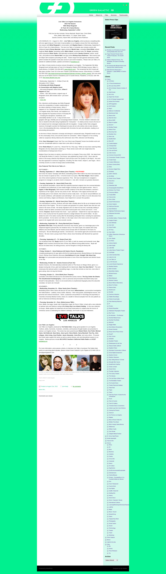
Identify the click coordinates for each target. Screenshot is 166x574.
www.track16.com (69, 69)
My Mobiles (124, 568)
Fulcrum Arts (112, 197)
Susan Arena (112, 369)
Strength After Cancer (114, 362)
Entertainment (112, 472)
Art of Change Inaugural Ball (116, 99)
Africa (110, 444)
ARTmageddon (113, 103)
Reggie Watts (112, 324)
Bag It (110, 108)
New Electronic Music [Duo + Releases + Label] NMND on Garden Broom (116, 71)
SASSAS (111, 338)
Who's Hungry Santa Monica (116, 424)
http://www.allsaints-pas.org (51, 77)
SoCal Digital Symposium (115, 352)
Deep (110, 166)
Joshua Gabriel (113, 243)
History (111, 495)
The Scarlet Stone (113, 383)
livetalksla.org (75, 62)
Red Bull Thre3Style (114, 320)
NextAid (111, 292)
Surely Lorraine (113, 366)
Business (111, 451)
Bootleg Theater (113, 127)
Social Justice (112, 523)
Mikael (110, 275)
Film (110, 481)
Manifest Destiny (113, 266)
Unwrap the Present (114, 410)
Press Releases (113, 550)
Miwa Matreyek (113, 278)
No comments (77, 386)
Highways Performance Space (117, 211)
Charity (111, 456)
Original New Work (114, 518)
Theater (111, 530)
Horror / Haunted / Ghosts (115, 500)
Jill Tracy (111, 229)
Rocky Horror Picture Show (116, 331)
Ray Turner (112, 313)
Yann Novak (112, 431)
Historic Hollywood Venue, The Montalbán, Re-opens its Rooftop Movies (115, 61)
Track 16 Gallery (113, 403)
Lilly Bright (111, 252)
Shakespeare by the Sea (115, 343)
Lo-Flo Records (113, 261)
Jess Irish (111, 225)
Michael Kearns (113, 273)
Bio (110, 546)
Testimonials (123, 15)
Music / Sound (112, 511)
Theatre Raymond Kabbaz (116, 385)
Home (91, 15)
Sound (110, 525)
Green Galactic (113, 204)
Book (110, 449)
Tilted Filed (112, 387)
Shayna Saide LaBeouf (115, 345)
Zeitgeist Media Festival (115, 433)
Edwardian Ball (113, 185)
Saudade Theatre (113, 341)
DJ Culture (111, 465)
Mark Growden (113, 268)
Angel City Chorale (114, 96)
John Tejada (112, 238)
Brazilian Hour (112, 134)
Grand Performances (114, 201)
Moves (108, 539)
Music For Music (113, 285)
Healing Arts (112, 493)
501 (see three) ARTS (114, 85)
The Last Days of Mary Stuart (116, 378)
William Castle (112, 429)
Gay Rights (112, 488)
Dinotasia (111, 171)
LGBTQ (111, 507)
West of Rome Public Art (115, 419)
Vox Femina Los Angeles (115, 415)
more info (43, 100)
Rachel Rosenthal (113, 308)
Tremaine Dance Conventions (116, 405)
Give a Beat (112, 199)
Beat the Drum (113, 117)
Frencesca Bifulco (113, 192)
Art (109, 447)
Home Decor (112, 497)
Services (114, 15)
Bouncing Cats (113, 131)
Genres (109, 443)
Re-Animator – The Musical (116, 315)
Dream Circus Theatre (114, 178)
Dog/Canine (112, 468)
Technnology (112, 528)
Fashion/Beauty (113, 475)
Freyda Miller (112, 194)
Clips (106, 15)
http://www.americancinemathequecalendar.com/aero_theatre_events (69, 73)
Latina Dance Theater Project (116, 250)
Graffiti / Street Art (113, 490)
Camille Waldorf (113, 143)
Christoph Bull (112, 145)
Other (108, 544)
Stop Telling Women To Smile (116, 359)
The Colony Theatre (114, 373)
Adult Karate (112, 92)
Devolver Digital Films (114, 169)
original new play (111, 542)
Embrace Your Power (114, 190)
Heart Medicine (113, 208)
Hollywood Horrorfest (114, 213)
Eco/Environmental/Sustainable (117, 470)
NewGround (112, 289)
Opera (110, 516)
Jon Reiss (111, 240)
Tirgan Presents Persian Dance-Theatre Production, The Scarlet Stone (115, 55)
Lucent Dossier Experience (116, 264)
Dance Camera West (114, 164)
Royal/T (111, 334)
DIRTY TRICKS (113, 173)
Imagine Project (113, 220)
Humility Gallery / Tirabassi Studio (117, 218)
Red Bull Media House (115, 317)
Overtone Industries (114, 294)
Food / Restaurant (113, 483)
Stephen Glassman (114, 357)
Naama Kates (112, 287)
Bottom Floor (112, 129)
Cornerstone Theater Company (117, 157)
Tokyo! (110, 392)
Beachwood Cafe (113, 113)
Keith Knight (112, 245)
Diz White (111, 176)
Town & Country (113, 401)
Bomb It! (111, 124)
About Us (99, 15)
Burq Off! (111, 141)
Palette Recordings (114, 296)
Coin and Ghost (113, 150)
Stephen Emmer (113, 355)
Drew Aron (111, 180)
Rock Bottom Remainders (115, 327)
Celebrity (111, 454)
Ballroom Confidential (114, 110)
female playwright (111, 438)
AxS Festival (112, 106)
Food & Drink (112, 486)
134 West (111, 81)
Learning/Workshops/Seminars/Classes (119, 504)
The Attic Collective (114, 371)
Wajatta (111, 417)
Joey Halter (112, 232)
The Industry (112, 376)
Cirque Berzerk (113, 148)
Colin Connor (112, 152)
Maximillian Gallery (114, 271)
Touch (110, 398)
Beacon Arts (112, 115)
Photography (112, 521)
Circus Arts (112, 458)
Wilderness (112, 426)
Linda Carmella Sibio (114, 254)
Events (111, 548)
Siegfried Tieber (113, 348)
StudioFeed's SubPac (114, 364)
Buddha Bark (112, 138)
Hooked (111, 215)
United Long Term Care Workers (117, 408)
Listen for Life (112, 257)
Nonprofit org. (112, 514)
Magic (110, 509)
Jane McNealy (112, 222)
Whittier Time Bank (114, 422)
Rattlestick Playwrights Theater (117, 310)
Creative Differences (114, 162)
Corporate (111, 461)
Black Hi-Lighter (113, 122)
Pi (109, 303)
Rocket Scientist (113, 329)
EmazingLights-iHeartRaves (116, 187)
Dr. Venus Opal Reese (113, 436)
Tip (110, 553)
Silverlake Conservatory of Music (117, 350)
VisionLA (111, 412)
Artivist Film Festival (114, 101)
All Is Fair (111, 94)
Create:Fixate (112, 159)
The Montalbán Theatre (115, 380)
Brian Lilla (111, 136)
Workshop (111, 535)
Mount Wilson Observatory (116, 282)
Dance (110, 463)
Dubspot (111, 183)
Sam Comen (112, 336)
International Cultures (114, 502)
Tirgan (110, 390)
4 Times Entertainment (115, 83)
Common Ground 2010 (115, 155)
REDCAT (111, 322)
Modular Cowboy (113, 280)
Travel (110, 532)
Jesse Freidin (112, 227)
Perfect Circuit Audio (114, 299)
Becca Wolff (112, 120)
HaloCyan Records (114, 206)
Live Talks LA (112, 259)
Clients (109, 79)
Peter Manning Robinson (115, 301)
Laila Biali (111, 247)
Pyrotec (111, 306)
